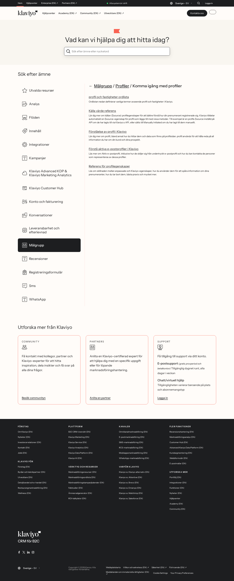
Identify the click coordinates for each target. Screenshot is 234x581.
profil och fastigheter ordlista (109, 97)
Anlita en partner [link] (100, 397)
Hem (20, 3)
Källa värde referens (102, 111)
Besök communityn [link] (34, 397)
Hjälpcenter (31, 3)
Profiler (122, 85)
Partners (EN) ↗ (69, 3)
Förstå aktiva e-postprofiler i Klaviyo (113, 149)
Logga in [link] (162, 397)
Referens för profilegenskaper (109, 166)
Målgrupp (103, 85)
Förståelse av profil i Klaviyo (108, 131)
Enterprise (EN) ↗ (49, 3)
